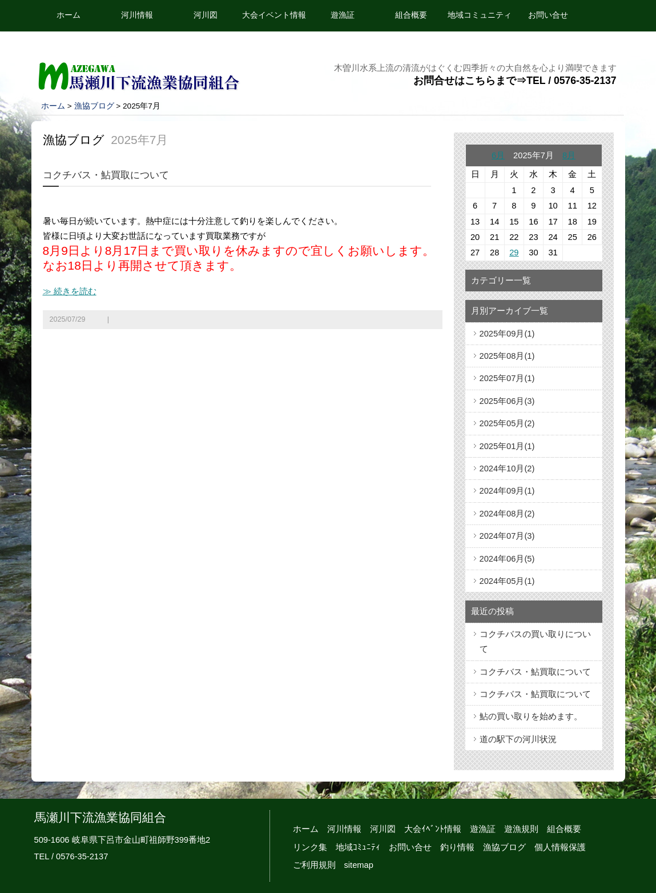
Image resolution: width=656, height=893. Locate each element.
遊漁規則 (521, 829)
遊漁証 (343, 15)
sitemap (358, 865)
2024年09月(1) (507, 490)
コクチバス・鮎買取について (106, 175)
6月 (498, 155)
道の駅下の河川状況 (518, 739)
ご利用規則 (314, 865)
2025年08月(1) (507, 356)
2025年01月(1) (507, 446)
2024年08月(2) (507, 513)
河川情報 (137, 15)
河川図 (206, 15)
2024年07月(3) (507, 535)
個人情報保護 (560, 847)
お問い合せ (548, 15)
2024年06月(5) (507, 558)
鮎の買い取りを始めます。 (531, 716)
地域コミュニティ (480, 15)
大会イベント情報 (274, 15)
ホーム (69, 15)
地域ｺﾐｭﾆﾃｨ (358, 847)
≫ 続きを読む (69, 291)
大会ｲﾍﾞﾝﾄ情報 (432, 829)
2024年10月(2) (507, 468)
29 (513, 252)
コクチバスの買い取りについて (535, 642)
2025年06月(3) (507, 401)
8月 (568, 155)
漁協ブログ (94, 106)
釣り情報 (457, 847)
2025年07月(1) (507, 378)
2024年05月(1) (507, 581)
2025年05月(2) (507, 423)
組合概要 (411, 15)
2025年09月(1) (507, 333)
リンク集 (310, 847)
